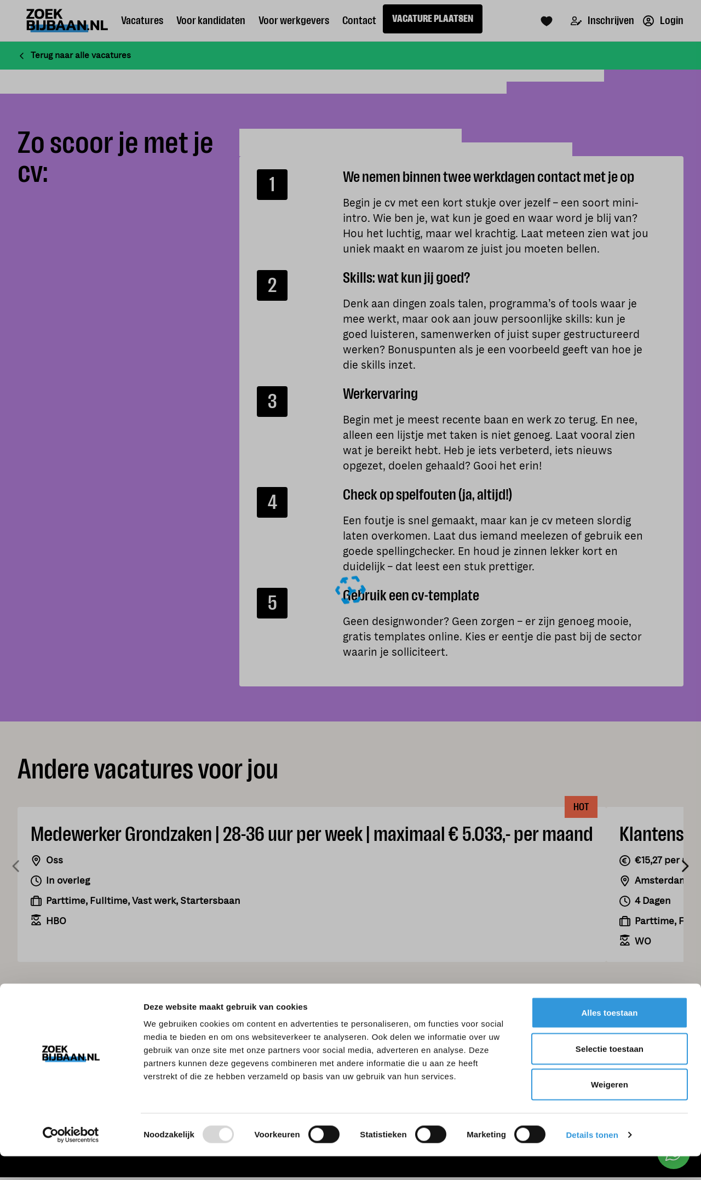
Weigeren (609, 1108)
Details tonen (592, 1158)
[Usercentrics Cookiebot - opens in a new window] (71, 1158)
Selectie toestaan (609, 1072)
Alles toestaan (609, 1036)
